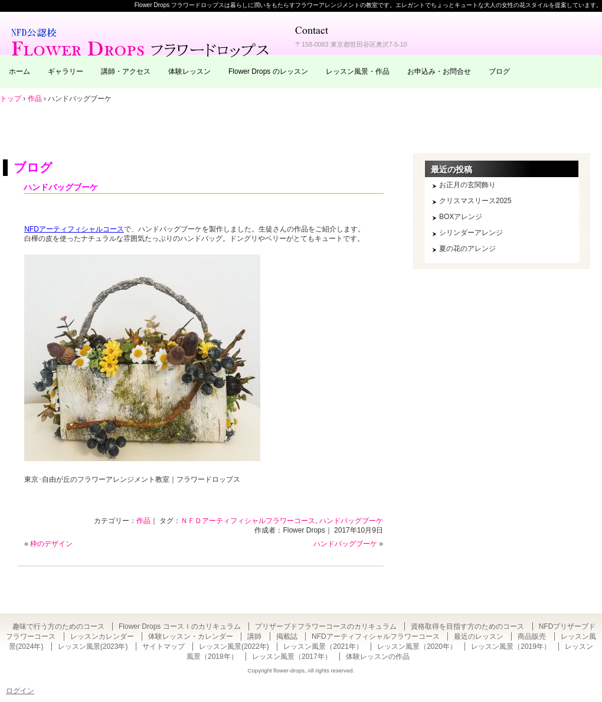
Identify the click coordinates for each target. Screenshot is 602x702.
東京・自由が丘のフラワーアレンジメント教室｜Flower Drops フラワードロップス (141, 41)
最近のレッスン (478, 636)
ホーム (19, 71)
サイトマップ (163, 646)
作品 (143, 521)
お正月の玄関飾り (467, 185)
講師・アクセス (125, 71)
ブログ (499, 71)
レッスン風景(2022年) (234, 646)
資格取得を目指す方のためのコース (467, 626)
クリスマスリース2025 (475, 201)
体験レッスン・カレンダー (190, 636)
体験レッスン (189, 71)
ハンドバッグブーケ (61, 187)
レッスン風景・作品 (358, 71)
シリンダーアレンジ (471, 232)
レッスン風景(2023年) (93, 646)
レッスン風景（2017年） (292, 656)
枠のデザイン (51, 544)
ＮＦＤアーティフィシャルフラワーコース (248, 521)
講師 (254, 636)
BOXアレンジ (460, 217)
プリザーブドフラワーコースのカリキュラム (326, 626)
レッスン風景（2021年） (323, 646)
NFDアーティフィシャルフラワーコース (376, 636)
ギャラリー (65, 71)
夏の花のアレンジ (467, 248)
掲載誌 (286, 636)
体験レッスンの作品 (378, 656)
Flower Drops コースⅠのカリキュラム (180, 626)
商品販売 (532, 636)
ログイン (20, 691)
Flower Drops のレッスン (268, 71)
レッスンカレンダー (102, 636)
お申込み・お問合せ (439, 71)
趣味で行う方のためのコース (58, 626)
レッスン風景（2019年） (511, 646)
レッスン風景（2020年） (417, 646)
